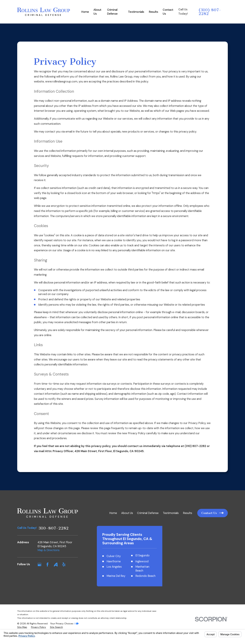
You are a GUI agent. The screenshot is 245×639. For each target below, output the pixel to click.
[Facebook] (47, 564)
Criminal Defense (148, 513)
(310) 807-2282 (209, 12)
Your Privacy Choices (64, 628)
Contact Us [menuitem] (168, 12)
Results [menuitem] (153, 12)
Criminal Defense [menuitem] (112, 12)
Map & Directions (49, 550)
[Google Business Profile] (39, 564)
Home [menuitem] (85, 12)
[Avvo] (56, 564)
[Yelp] (64, 564)
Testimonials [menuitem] (136, 12)
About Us (127, 513)
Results (187, 513)
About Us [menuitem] (97, 12)
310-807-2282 (54, 528)
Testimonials (171, 513)
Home (113, 513)
